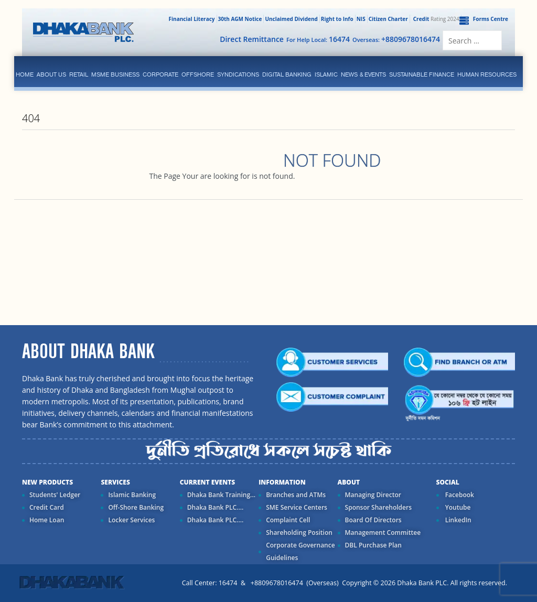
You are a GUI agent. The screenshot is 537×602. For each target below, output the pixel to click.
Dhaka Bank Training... (221, 494)
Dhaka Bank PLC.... (215, 507)
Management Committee (383, 532)
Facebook (459, 494)
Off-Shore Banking (136, 507)
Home (25, 74)
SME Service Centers (296, 507)
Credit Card (46, 507)
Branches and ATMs (296, 494)
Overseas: (396, 39)
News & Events (363, 74)
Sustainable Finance (421, 74)
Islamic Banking (132, 494)
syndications (238, 74)
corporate (160, 74)
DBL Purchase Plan (373, 545)
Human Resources (487, 74)
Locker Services (131, 519)
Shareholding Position (299, 532)
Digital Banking (287, 74)
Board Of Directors (373, 519)
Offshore (197, 74)
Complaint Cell (288, 519)
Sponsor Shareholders (378, 507)
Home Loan (46, 519)
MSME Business (115, 74)
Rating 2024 (435, 19)
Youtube (457, 507)
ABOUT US (51, 74)
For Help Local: (318, 39)
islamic (326, 74)
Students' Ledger (54, 494)
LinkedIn (457, 519)
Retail (78, 74)
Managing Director (373, 494)
